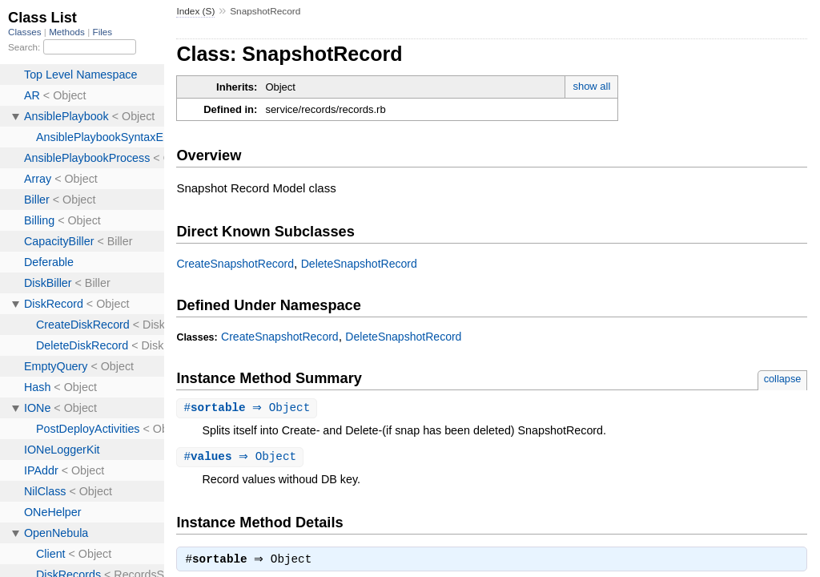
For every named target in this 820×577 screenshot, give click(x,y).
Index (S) (195, 11)
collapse (783, 379)
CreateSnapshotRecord (235, 263)
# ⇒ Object (248, 408)
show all (591, 86)
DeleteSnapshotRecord (359, 263)
